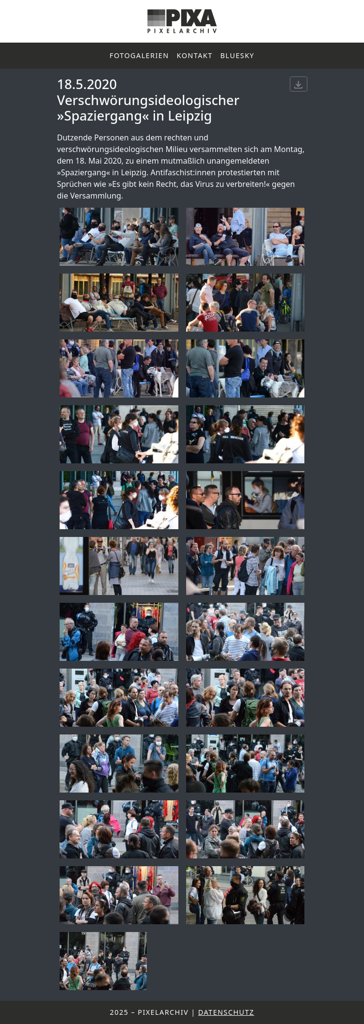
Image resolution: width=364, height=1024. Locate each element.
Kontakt (195, 55)
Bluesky (237, 55)
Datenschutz (226, 1012)
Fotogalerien (139, 55)
